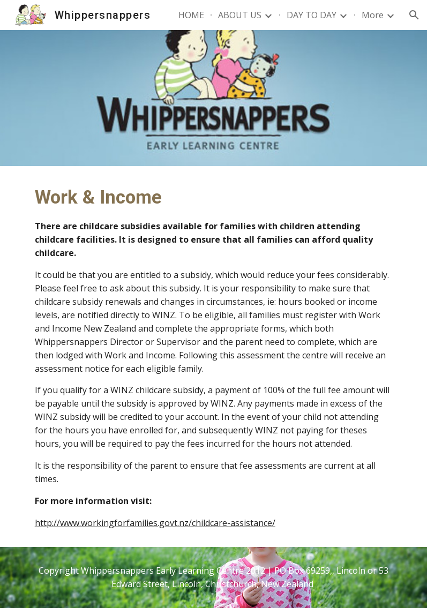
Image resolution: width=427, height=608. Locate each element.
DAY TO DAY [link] (311, 15)
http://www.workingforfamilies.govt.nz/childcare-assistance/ (155, 523)
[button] (414, 15)
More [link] (373, 15)
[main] (214, 356)
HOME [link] (191, 15)
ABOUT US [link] (239, 15)
